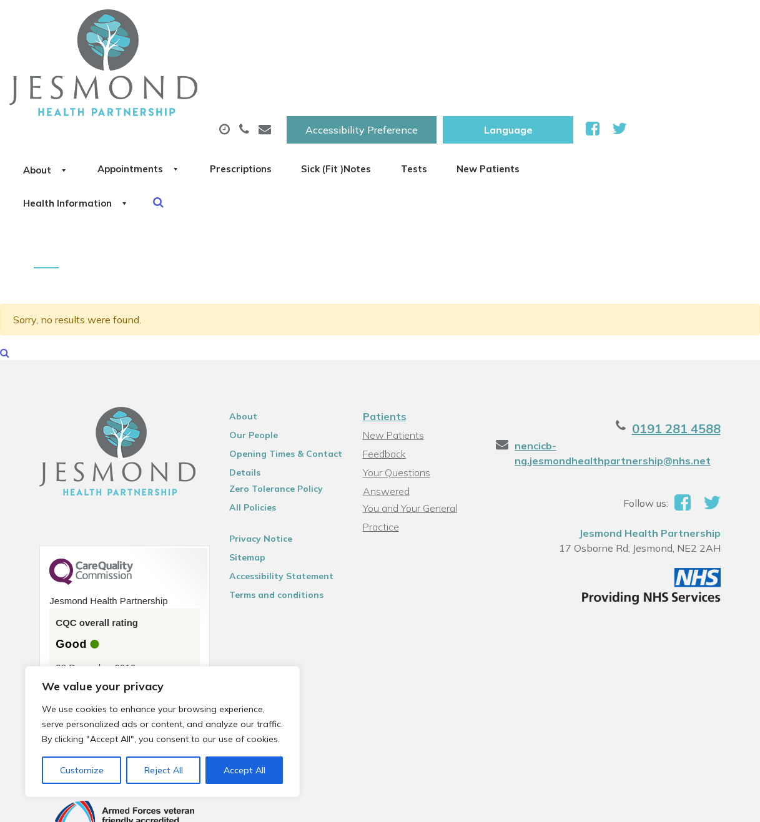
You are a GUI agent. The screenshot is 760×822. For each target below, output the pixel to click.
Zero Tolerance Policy (271, 408)
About (176, 62)
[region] (162, 731)
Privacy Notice (255, 458)
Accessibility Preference (485, 23)
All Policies (247, 427)
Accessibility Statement (276, 496)
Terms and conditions (271, 515)
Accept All (244, 770)
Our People (248, 355)
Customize (82, 770)
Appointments (288, 62)
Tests (621, 62)
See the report (81, 609)
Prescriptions (410, 62)
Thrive (719, 803)
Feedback (383, 374)
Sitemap (242, 477)
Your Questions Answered (420, 392)
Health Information (320, 105)
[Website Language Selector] (631, 23)
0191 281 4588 (687, 348)
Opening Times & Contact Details (280, 375)
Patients (384, 336)
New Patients (186, 105)
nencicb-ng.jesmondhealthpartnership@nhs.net (616, 373)
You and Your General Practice (409, 413)
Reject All (163, 770)
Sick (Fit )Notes (525, 62)
